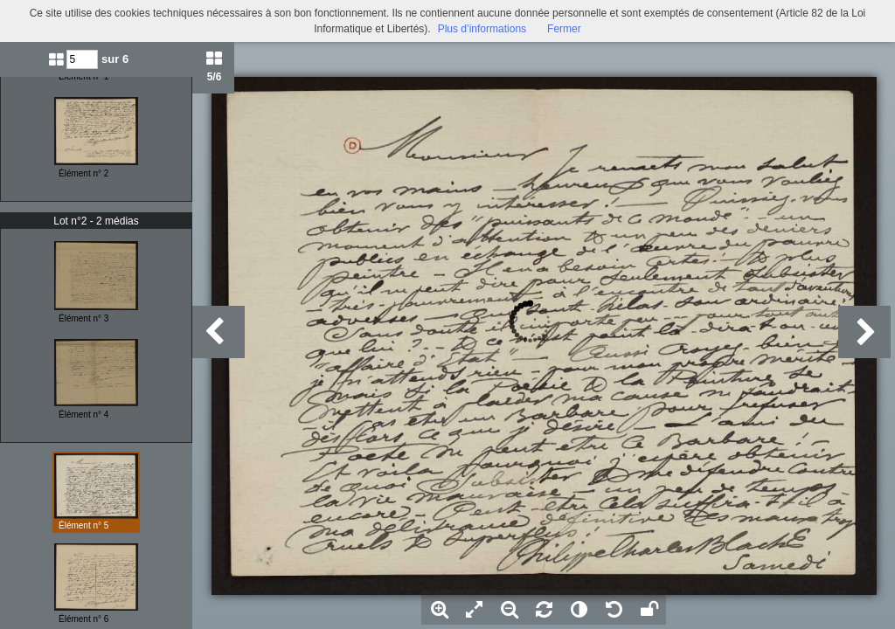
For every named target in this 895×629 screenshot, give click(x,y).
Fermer (564, 29)
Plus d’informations (482, 29)
